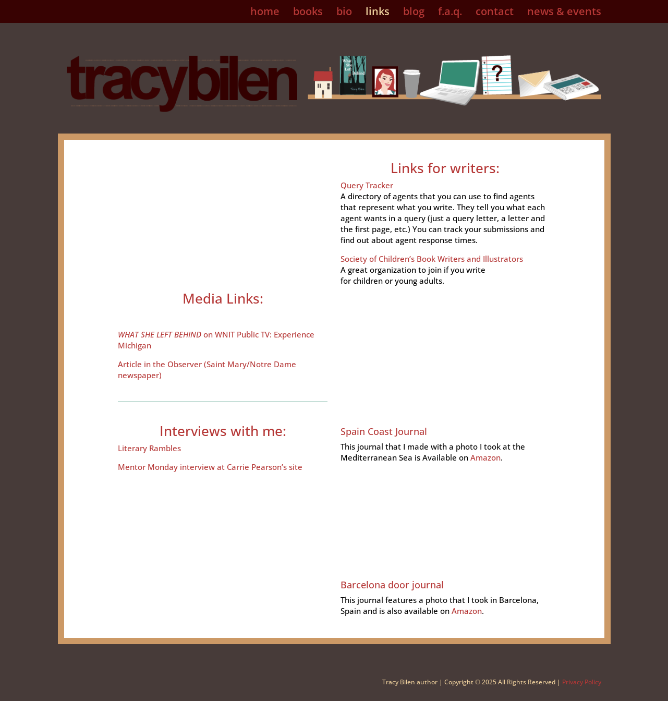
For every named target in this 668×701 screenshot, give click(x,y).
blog (413, 13)
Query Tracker (367, 185)
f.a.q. (450, 13)
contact (495, 13)
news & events (564, 13)
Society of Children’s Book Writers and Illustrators (432, 258)
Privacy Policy (581, 682)
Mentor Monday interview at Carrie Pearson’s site (210, 467)
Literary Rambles (149, 448)
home (265, 13)
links (378, 13)
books (308, 13)
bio (344, 13)
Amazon (485, 457)
